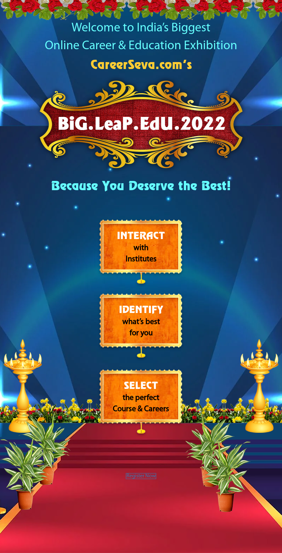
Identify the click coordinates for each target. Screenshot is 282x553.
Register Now (141, 479)
